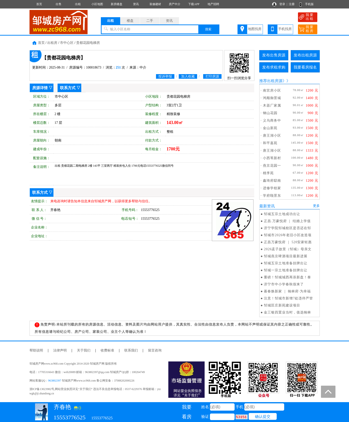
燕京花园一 (272, 165)
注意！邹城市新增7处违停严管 (288, 298)
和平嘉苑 (270, 143)
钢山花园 (270, 113)
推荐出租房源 (270, 81)
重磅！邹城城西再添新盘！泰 (287, 277)
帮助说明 (36, 350)
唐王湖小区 (272, 135)
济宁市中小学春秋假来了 (284, 284)
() (77, 408)
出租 (78, 4)
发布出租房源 (305, 55)
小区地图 (97, 4)
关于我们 (83, 350)
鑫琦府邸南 (272, 180)
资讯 (136, 4)
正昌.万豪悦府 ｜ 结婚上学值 (287, 221)
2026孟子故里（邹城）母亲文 (288, 249)
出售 (58, 4)
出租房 (52, 43)
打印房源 (212, 76)
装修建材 (155, 4)
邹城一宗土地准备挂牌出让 (285, 270)
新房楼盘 (116, 4)
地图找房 (254, 29)
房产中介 (174, 4)
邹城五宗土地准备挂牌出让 (285, 263)
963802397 (54, 380)
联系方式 (67, 88)
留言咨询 (155, 350)
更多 (316, 206)
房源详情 (40, 88)
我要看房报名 (305, 67)
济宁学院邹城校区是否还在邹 (287, 228)
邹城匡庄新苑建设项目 (282, 305)
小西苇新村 (272, 158)
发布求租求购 (273, 67)
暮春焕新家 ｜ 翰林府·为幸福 (287, 291)
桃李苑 (268, 173)
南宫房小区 (272, 90)
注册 (292, 4)
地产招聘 (213, 4)
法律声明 (60, 350)
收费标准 (107, 350)
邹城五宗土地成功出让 (282, 214)
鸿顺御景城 (272, 98)
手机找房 (285, 29)
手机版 (309, 4)
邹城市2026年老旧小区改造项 (288, 235)
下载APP (193, 4)
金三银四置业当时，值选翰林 (287, 312)
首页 (39, 4)
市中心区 (67, 43)
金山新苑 (270, 128)
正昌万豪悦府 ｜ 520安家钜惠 (288, 242)
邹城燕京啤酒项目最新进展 (285, 256)
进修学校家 (272, 188)
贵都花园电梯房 (88, 43)
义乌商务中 (272, 120)
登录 (282, 4)
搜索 (208, 29)
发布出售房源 (273, 55)
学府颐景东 (272, 195)
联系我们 (131, 350)
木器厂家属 (272, 105)
